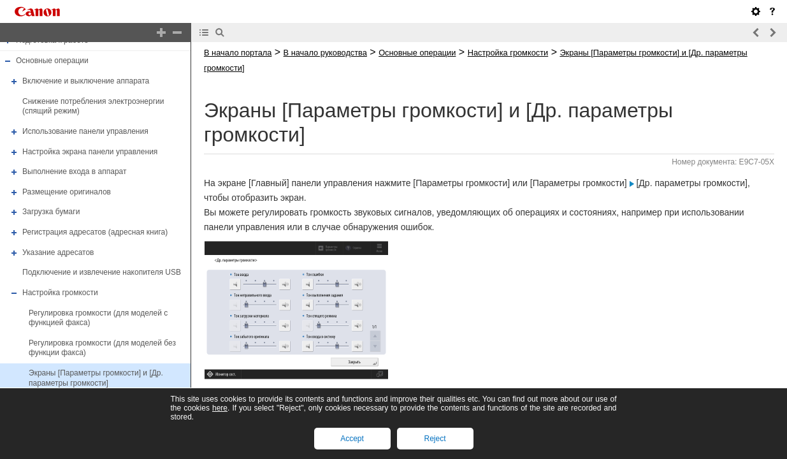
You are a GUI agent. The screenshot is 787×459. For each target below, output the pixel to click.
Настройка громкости (60, 292)
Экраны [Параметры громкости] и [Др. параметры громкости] (96, 378)
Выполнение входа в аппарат (74, 171)
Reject (434, 438)
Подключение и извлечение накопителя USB (101, 272)
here (219, 408)
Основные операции (52, 61)
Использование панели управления (85, 131)
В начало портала (237, 52)
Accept (352, 438)
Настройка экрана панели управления (89, 151)
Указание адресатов (58, 252)
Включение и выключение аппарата (85, 80)
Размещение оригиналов (66, 191)
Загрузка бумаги (51, 212)
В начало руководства (325, 52)
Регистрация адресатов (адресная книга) (95, 232)
